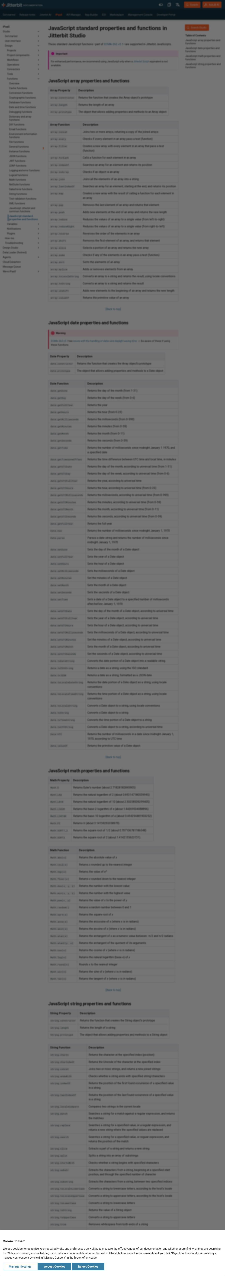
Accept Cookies (54, 1266)
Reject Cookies (88, 1266)
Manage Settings (20, 1266)
